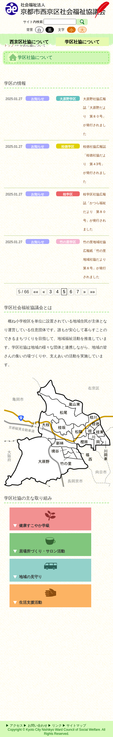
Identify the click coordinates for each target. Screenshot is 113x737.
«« (35, 291)
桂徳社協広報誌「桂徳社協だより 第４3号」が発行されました (94, 164)
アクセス (16, 725)
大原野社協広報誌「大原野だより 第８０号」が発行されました (94, 116)
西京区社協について (29, 42)
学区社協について (82, 42)
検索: (40, 22)
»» (92, 291)
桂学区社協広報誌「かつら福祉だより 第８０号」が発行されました (94, 211)
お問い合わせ (37, 725)
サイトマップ (76, 725)
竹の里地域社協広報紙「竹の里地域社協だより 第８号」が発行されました (94, 259)
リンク (57, 725)
